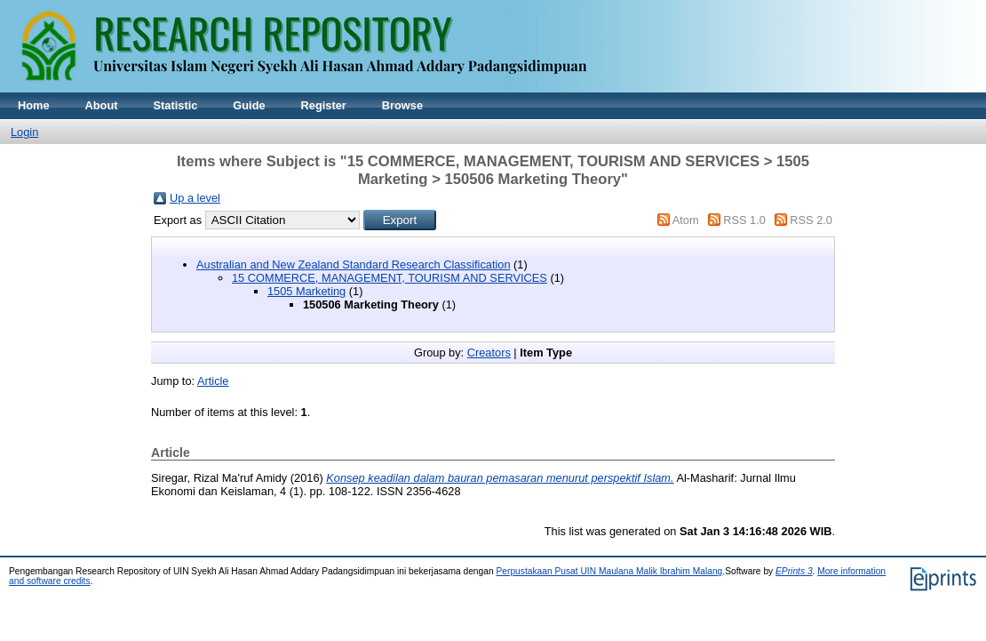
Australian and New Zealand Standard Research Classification (353, 264)
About (101, 105)
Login (24, 132)
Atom (685, 220)
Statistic (176, 105)
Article (213, 381)
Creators (489, 352)
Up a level (195, 197)
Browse (402, 105)
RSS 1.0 (744, 220)
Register (323, 105)
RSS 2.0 (811, 220)
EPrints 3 (794, 571)
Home (34, 105)
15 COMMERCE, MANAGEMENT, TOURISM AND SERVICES (389, 277)
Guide (249, 105)
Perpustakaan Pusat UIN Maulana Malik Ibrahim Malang (609, 571)
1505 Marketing (306, 291)
